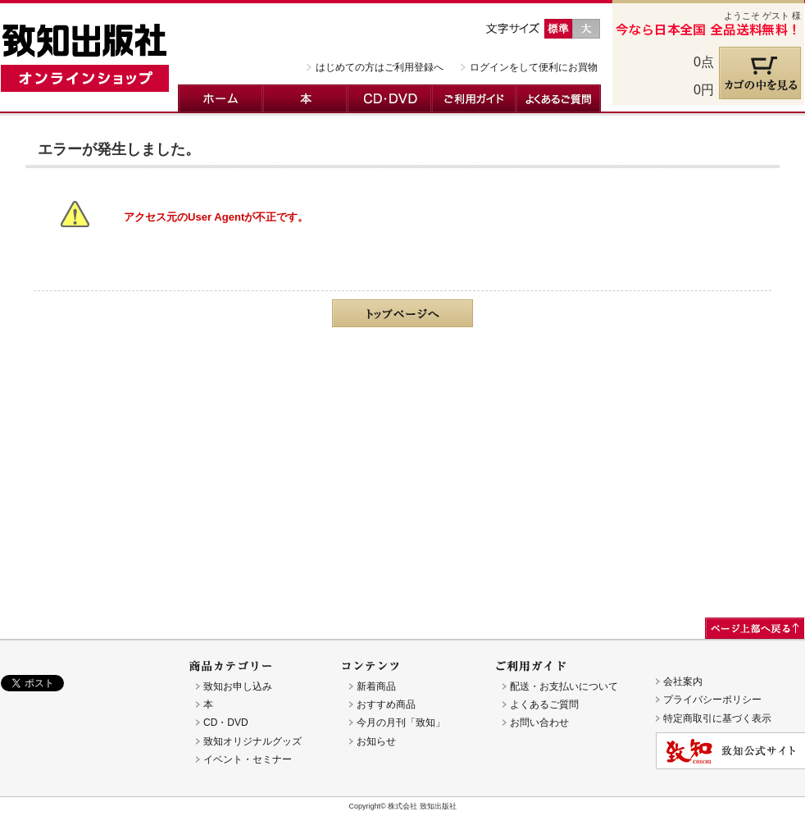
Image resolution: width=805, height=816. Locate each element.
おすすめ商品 (386, 704)
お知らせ (376, 741)
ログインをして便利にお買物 (534, 67)
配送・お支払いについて (564, 686)
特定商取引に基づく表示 (717, 718)
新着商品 (376, 686)
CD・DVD (390, 98)
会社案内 (683, 681)
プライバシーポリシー (712, 699)
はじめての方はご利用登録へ (379, 67)
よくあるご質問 (558, 98)
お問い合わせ (539, 722)
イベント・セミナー (247, 759)
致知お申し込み (237, 686)
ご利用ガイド (474, 98)
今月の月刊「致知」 (401, 722)
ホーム (220, 98)
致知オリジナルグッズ (252, 741)
